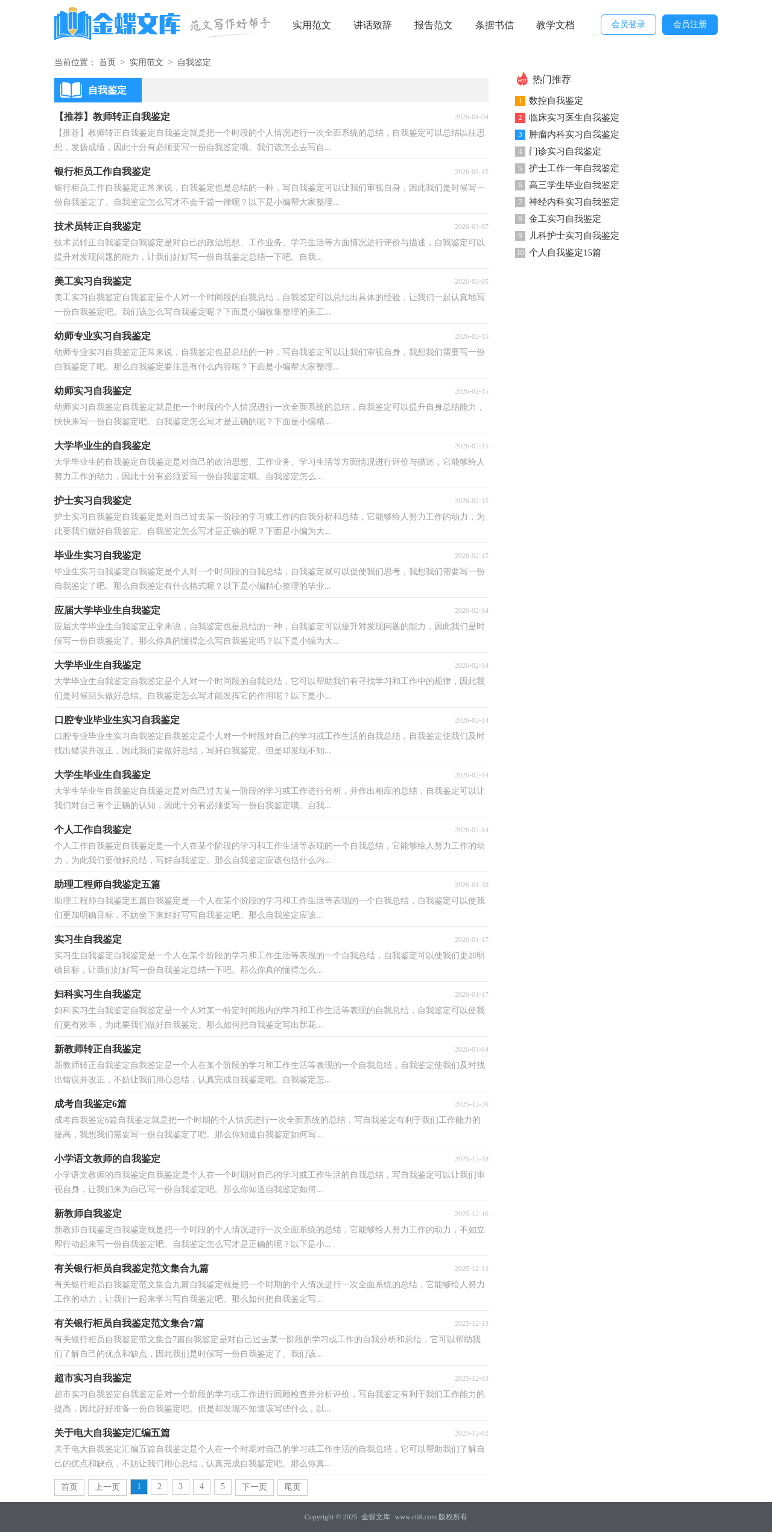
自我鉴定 (194, 62)
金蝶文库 (375, 1517)
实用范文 (312, 25)
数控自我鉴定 (556, 100)
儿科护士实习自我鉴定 (574, 235)
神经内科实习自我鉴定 (574, 202)
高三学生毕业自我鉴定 (574, 185)
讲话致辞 (372, 25)
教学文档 (555, 25)
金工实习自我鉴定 (565, 219)
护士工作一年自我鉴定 (574, 168)
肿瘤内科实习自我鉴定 (574, 134)
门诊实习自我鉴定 (565, 151)
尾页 (292, 1487)
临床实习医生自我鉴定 (574, 117)
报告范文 (433, 25)
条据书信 (494, 25)
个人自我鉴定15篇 (565, 252)
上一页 (107, 1487)
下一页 (254, 1487)
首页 (107, 62)
